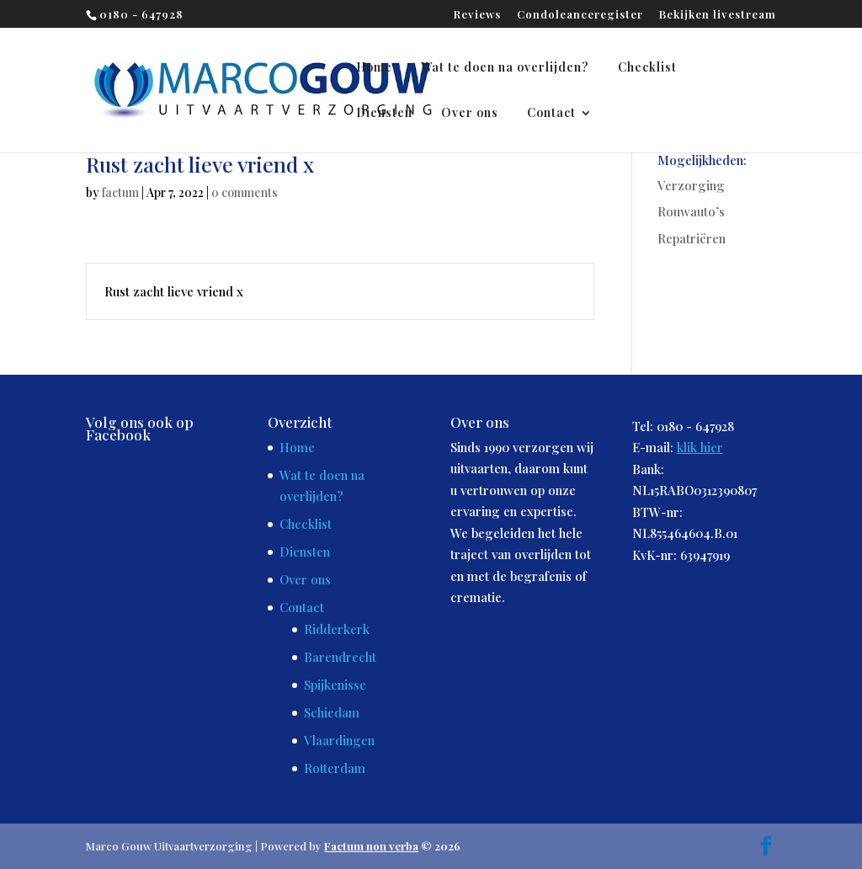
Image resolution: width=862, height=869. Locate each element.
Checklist (647, 68)
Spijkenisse (335, 684)
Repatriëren (691, 238)
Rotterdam (334, 768)
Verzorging (691, 185)
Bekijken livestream (717, 14)
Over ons (469, 113)
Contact (551, 113)
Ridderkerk (337, 629)
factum (120, 192)
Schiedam (331, 712)
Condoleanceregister (580, 14)
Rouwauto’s (691, 211)
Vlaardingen (339, 740)
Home (374, 68)
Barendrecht (340, 656)
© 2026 (392, 846)
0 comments (244, 192)
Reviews (477, 14)
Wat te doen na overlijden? (505, 68)
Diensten (384, 113)
